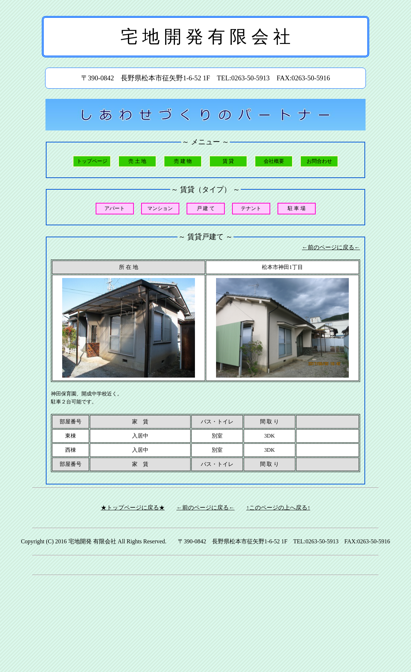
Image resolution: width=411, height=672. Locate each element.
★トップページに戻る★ (133, 507)
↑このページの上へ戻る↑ (278, 507)
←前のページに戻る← (331, 247)
